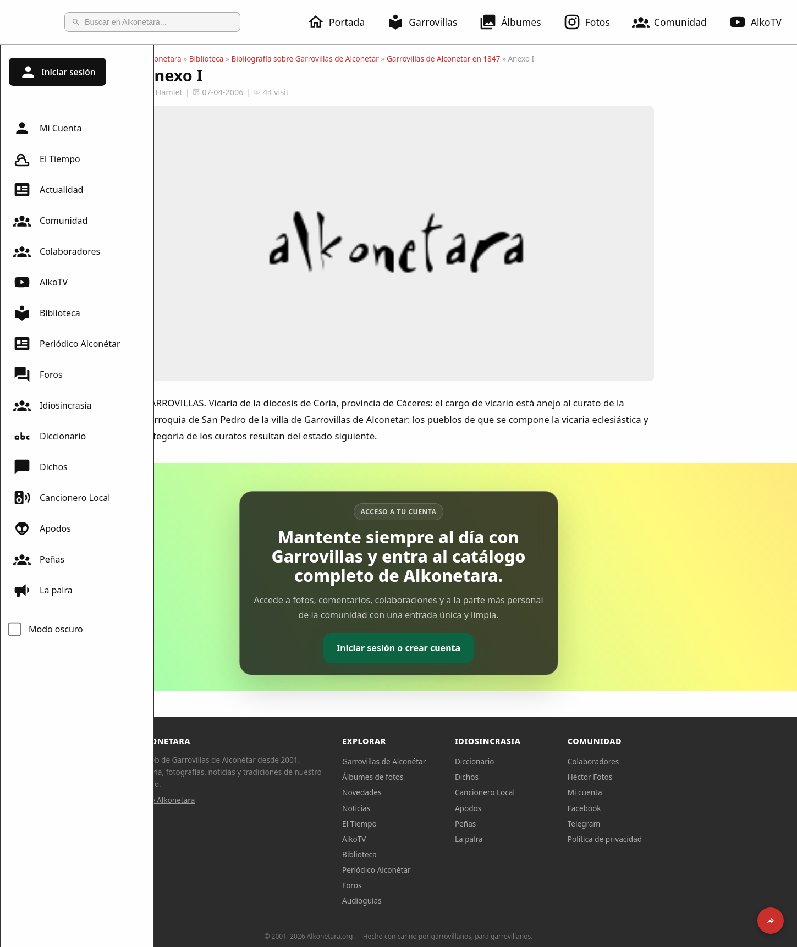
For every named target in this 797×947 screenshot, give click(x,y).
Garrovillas (428, 22)
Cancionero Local (61, 497)
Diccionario (49, 436)
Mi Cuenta (47, 128)
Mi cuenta (662, 792)
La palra (43, 590)
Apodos (42, 528)
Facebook (661, 808)
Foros (38, 374)
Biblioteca (46, 313)
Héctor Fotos (667, 777)
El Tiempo (46, 159)
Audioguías (439, 900)
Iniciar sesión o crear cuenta (475, 648)
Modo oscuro (56, 629)
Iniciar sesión (57, 72)
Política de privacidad (682, 839)
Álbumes (516, 22)
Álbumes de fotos (449, 777)
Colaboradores (56, 251)
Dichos (40, 467)
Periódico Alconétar (66, 344)
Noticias (433, 808)
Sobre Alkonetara (242, 800)
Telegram (661, 823)
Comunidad (676, 22)
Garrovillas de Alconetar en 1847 (521, 58)
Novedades (438, 792)
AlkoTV (40, 282)
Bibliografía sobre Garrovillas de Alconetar (382, 58)
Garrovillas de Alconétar (461, 761)
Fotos (593, 22)
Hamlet (240, 92)
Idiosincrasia (52, 405)
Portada (342, 22)
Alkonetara (240, 58)
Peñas (38, 559)
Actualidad (48, 190)
